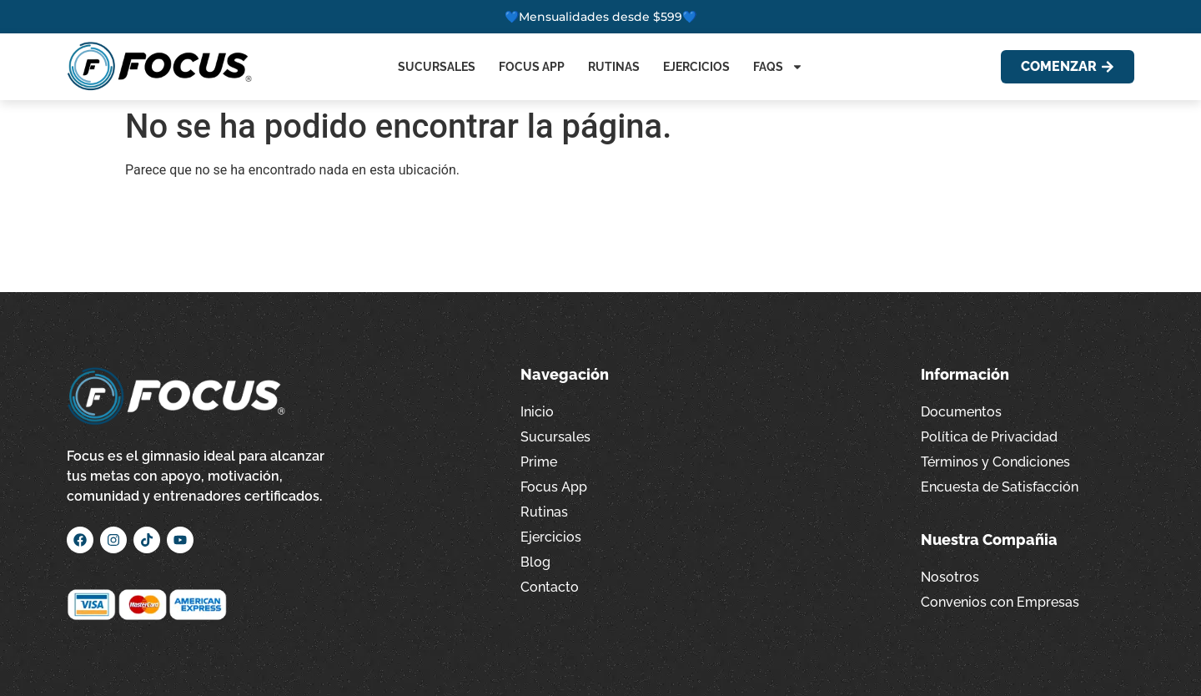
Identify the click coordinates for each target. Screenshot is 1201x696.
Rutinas (614, 66)
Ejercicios (696, 66)
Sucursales (436, 66)
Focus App (532, 66)
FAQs (778, 67)
